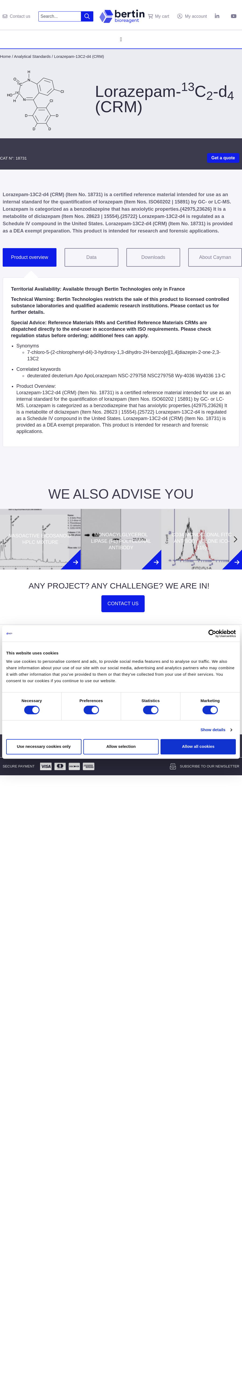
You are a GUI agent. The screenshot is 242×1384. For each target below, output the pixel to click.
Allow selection (121, 746)
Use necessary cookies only (44, 746)
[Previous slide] (6, 539)
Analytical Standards (32, 56)
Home (5, 56)
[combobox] (59, 16)
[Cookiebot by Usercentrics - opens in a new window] (212, 633)
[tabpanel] (121, 362)
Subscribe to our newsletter (209, 766)
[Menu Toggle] (121, 39)
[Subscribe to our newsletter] (173, 766)
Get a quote (223, 158)
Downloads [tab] (153, 257)
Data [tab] (91, 257)
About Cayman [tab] (215, 257)
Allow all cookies (198, 746)
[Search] (87, 16)
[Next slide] (235, 539)
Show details (213, 729)
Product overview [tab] (29, 257)
